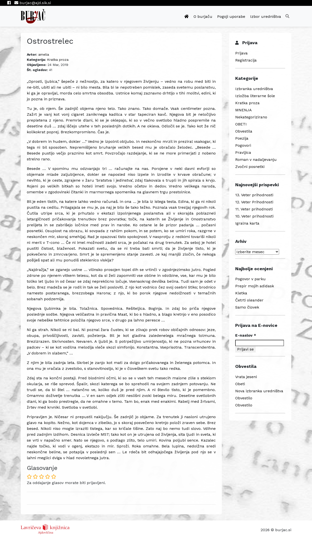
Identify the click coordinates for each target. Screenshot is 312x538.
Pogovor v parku (250, 279)
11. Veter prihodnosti (254, 209)
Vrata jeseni (246, 376)
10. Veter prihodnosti (254, 216)
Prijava (241, 53)
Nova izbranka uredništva (259, 391)
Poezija (241, 138)
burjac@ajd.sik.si (32, 2)
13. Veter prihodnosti (254, 195)
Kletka (241, 293)
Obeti (240, 384)
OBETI (241, 124)
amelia (43, 54)
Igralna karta (247, 223)
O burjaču (203, 16)
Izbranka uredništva (254, 88)
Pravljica (243, 152)
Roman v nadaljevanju (256, 159)
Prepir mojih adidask (254, 286)
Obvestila (243, 131)
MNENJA (243, 110)
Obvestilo (243, 398)
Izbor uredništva (265, 16)
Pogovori (243, 145)
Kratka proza (57, 60)
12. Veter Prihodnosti (254, 202)
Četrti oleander (249, 300)
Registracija (246, 60)
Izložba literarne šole (255, 95)
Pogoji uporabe (231, 16)
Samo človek (247, 307)
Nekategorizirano (251, 117)
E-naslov (245, 335)
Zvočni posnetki (249, 166)
